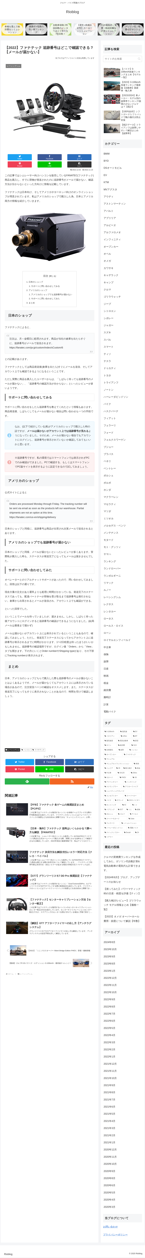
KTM (106, 182)
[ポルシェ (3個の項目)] (109, 815)
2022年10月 (110, 992)
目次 (45, 269)
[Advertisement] (49, 720)
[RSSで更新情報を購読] (72, 776)
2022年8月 (109, 1007)
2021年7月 (109, 1100)
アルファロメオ (112, 232)
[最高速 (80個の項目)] (125, 732)
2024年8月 (109, 942)
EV (105, 175)
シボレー (108, 318)
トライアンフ (111, 383)
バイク (107, 404)
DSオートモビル (113, 168)
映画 (106, 676)
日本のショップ (35, 275)
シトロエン (110, 311)
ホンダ (107, 490)
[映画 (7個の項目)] (137, 764)
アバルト (108, 211)
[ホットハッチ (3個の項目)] (112, 805)
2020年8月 (109, 1178)
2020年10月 (110, 1164)
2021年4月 (109, 1121)
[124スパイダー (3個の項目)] (134, 801)
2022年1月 (109, 1057)
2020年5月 (109, 1193)
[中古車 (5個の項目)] (109, 773)
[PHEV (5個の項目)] (125, 778)
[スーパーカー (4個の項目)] (133, 796)
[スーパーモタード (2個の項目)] (115, 819)
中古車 (107, 647)
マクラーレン (111, 497)
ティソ (107, 354)
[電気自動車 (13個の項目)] (124, 741)
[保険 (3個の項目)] (138, 810)
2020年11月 (110, 1157)
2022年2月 (109, 1050)
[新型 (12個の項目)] (137, 741)
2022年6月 (109, 1021)
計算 (106, 705)
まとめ (30, 297)
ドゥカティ (110, 368)
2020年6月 (109, 1186)
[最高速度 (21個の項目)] (109, 741)
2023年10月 (110, 949)
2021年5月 (109, 1114)
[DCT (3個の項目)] (121, 810)
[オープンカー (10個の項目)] (112, 755)
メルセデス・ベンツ (115, 526)
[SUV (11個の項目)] (136, 746)
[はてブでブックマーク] (42, 158)
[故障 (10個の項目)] (122, 750)
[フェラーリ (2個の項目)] (111, 824)
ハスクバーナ (111, 411)
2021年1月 (109, 1143)
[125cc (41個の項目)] (125, 737)
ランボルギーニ (112, 576)
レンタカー (110, 612)
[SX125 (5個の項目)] (122, 773)
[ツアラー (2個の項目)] (122, 838)
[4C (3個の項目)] (126, 805)
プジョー (108, 447)
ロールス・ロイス (113, 626)
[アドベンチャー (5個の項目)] (113, 783)
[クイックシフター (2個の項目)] (112, 833)
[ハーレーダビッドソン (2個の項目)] (114, 828)
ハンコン (26, 745)
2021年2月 (109, 1135)
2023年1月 (109, 971)
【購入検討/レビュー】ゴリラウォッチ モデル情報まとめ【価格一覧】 (122, 905)
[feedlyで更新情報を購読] (27, 776)
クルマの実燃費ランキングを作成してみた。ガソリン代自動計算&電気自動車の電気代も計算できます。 (122, 864)
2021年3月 (109, 1128)
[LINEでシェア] (72, 158)
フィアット (110, 418)
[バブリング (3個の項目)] (109, 810)
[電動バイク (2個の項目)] (134, 828)
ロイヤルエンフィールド (117, 640)
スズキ (107, 333)
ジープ (107, 304)
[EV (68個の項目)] (137, 732)
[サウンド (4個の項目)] (119, 801)
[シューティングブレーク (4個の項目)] (122, 792)
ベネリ (107, 461)
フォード (108, 433)
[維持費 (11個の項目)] (123, 746)
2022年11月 (110, 985)
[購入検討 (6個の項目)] (127, 769)
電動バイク (110, 712)
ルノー (107, 590)
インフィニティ (112, 240)
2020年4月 (109, 1200)
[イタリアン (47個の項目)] (111, 737)
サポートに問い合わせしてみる (45, 280)
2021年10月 (110, 1078)
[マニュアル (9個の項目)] (122, 760)
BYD (106, 161)
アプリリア (110, 218)
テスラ (107, 361)
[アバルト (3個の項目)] (135, 815)
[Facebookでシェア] (27, 158)
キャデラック (111, 275)
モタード (108, 540)
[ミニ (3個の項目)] (129, 810)
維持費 (107, 690)
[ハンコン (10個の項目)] (135, 750)
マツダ (107, 511)
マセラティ (110, 504)
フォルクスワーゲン (115, 440)
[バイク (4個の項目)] (108, 801)
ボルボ (107, 483)
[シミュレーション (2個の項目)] (131, 824)
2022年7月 (109, 1014)
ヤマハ (107, 554)
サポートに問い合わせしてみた (45, 293)
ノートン (108, 390)
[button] (87, 158)
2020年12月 (110, 1150)
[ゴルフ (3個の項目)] (122, 815)
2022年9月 (109, 1000)
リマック (108, 583)
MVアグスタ (110, 190)
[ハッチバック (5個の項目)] (133, 783)
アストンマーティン (115, 204)
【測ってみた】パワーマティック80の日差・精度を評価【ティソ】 (122, 891)
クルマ (107, 290)
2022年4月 (109, 1035)
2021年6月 (109, 1107)
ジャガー (108, 325)
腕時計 (107, 697)
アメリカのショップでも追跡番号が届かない (52, 288)
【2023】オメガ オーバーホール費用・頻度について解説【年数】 (122, 919)
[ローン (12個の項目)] (109, 746)
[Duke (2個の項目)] (134, 819)
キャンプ (108, 283)
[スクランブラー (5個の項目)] (112, 787)
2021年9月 (109, 1085)
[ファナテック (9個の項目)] (132, 755)
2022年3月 (109, 1042)
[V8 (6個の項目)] (118, 769)
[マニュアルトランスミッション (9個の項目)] (117, 764)
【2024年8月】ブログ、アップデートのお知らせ (122, 880)
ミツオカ (108, 519)
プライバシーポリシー (115, 1235)
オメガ (107, 261)
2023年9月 (109, 957)
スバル (107, 340)
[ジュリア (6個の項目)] (109, 769)
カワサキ (108, 268)
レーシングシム (12, 745)
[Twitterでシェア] (12, 158)
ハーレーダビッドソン (116, 397)
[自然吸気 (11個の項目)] (110, 750)
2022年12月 (110, 978)
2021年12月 (110, 1064)
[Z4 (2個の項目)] (138, 833)
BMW (107, 154)
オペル (107, 254)
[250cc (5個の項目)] (136, 773)
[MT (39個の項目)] (137, 737)
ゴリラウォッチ (112, 297)
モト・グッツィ (112, 547)
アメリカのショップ (37, 284)
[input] (122, 59)
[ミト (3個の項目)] (136, 805)
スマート (108, 347)
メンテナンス (111, 533)
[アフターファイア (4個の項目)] (132, 787)
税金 (106, 683)
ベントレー (110, 468)
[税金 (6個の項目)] (138, 769)
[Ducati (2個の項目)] (128, 833)
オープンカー (111, 247)
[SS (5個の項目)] (136, 778)
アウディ (108, 197)
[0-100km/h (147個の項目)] (111, 732)
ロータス (108, 619)
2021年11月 (110, 1071)
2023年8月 (109, 964)
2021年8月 (109, 1093)
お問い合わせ (110, 1227)
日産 (106, 669)
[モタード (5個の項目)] (110, 778)
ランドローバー (112, 569)
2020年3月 (109, 1207)
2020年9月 (109, 1171)
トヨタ (107, 376)
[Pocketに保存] (57, 158)
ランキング (110, 561)
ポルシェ (108, 476)
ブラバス (108, 454)
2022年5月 (109, 1028)
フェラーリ (110, 426)
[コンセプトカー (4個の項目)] (113, 796)
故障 (106, 662)
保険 (106, 654)
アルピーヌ (110, 225)
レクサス (108, 604)
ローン (107, 633)
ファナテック (38, 745)
